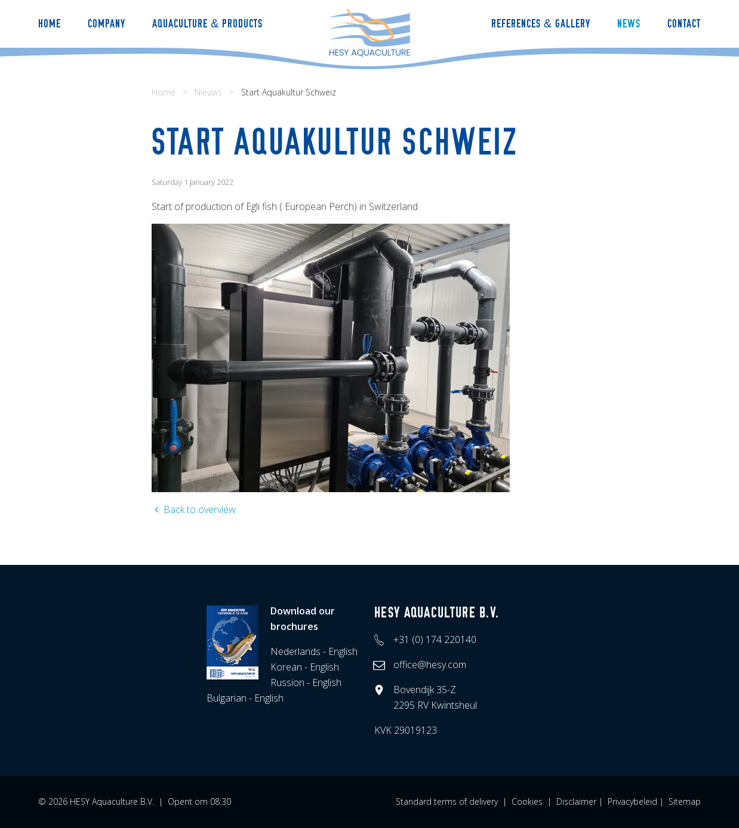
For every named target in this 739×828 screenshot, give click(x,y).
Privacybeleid (632, 801)
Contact (684, 23)
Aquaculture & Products (207, 23)
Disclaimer (576, 801)
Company (106, 23)
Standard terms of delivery (447, 801)
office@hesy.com (429, 664)
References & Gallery (540, 23)
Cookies (527, 801)
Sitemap (685, 801)
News (629, 23)
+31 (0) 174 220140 (434, 639)
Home (49, 23)
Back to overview (194, 509)
